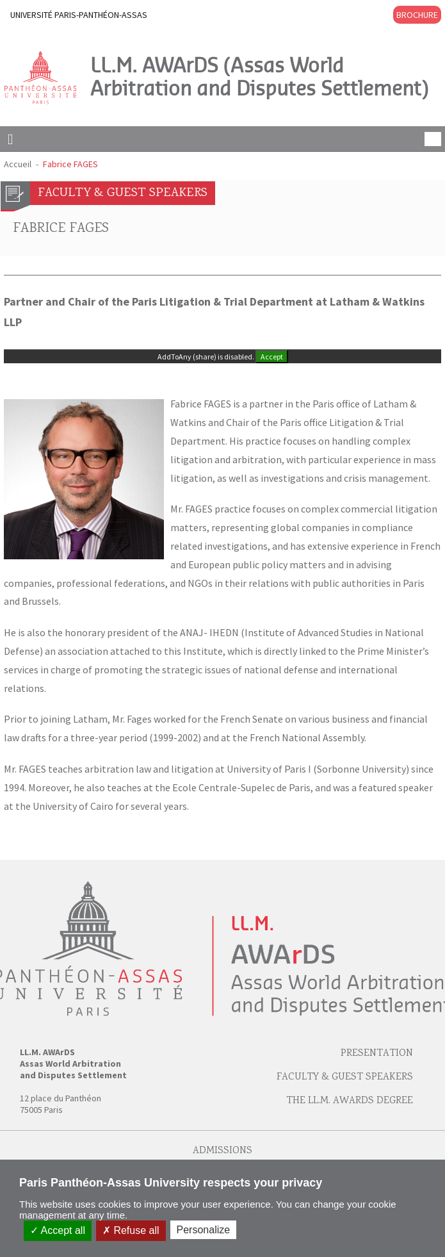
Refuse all (130, 1230)
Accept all (57, 1230)
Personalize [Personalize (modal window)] (204, 1229)
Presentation (377, 1053)
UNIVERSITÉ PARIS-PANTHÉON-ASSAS (78, 15)
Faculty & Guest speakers (345, 1077)
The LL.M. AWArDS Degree (349, 1101)
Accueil (17, 164)
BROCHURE (417, 15)
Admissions (222, 1151)
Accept (272, 356)
